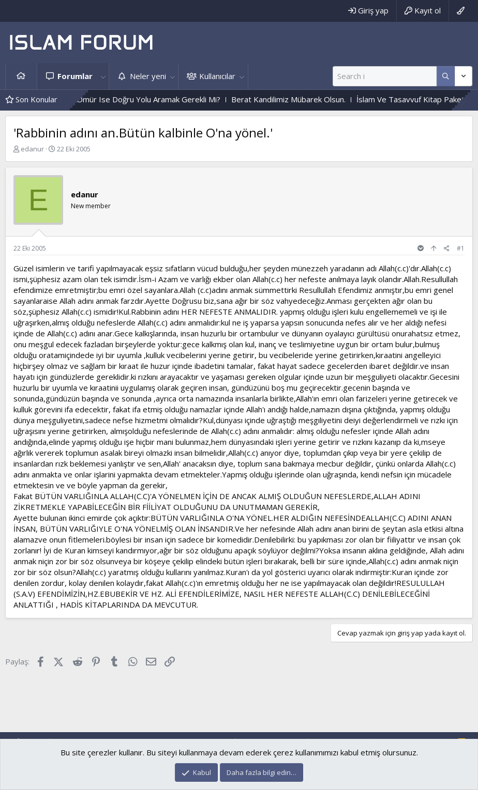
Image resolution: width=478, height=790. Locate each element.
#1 (461, 248)
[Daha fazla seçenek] (446, 76)
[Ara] (385, 76)
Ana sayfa (21, 76)
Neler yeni (148, 76)
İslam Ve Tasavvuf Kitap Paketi (422, 99)
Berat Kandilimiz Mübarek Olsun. (300, 99)
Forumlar (75, 76)
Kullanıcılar (217, 76)
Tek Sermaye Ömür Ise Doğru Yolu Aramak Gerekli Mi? (135, 99)
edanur (32, 148)
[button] (103, 76)
